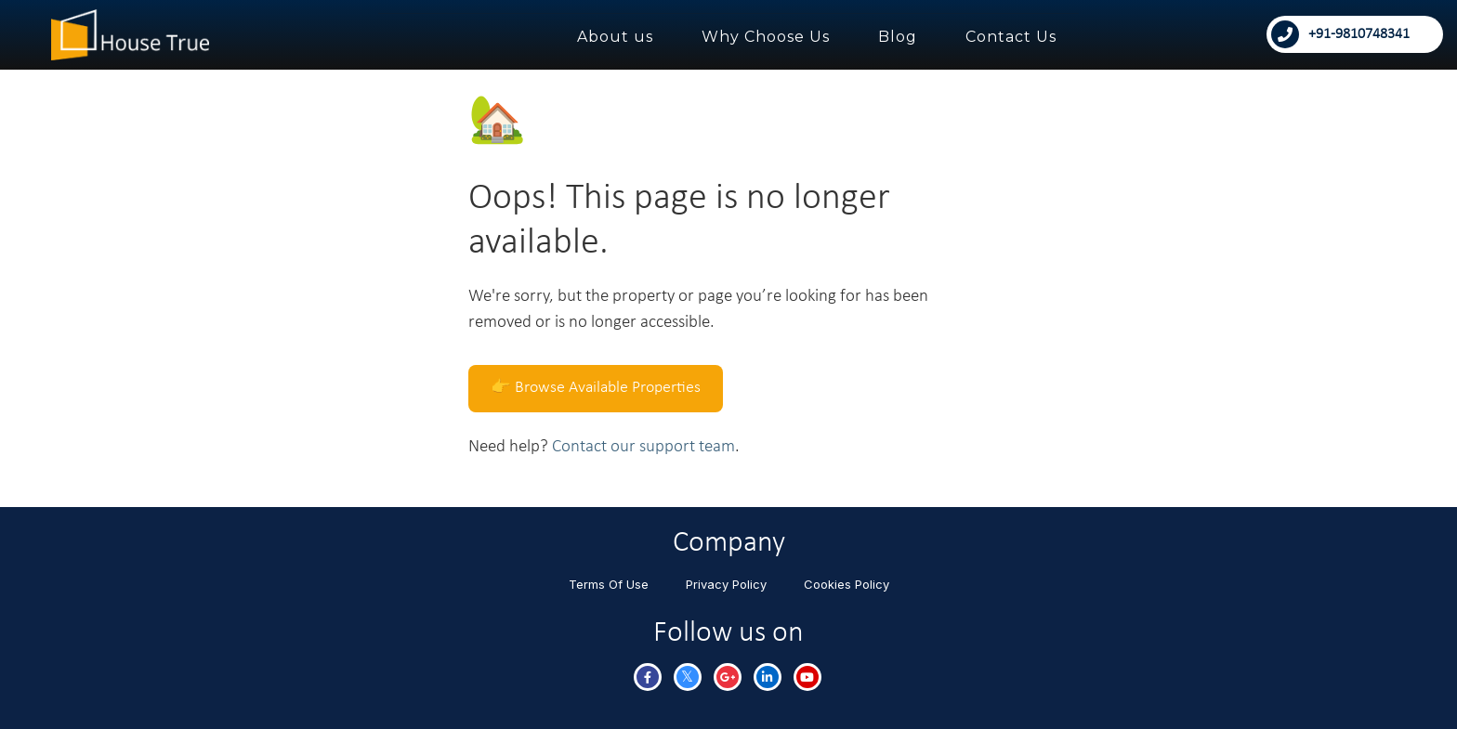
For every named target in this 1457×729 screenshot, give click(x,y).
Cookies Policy (846, 584)
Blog (897, 37)
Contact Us (1011, 37)
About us (615, 37)
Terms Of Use (609, 584)
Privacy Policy (726, 584)
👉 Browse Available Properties (596, 388)
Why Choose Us (766, 37)
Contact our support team (643, 447)
